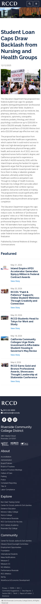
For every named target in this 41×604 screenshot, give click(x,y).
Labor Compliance (8, 490)
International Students (9, 554)
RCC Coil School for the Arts (11, 522)
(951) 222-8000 (9, 410)
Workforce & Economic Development (15, 580)
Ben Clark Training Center (10, 502)
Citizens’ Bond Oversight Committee (14, 544)
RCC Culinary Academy (9, 525)
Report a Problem (26, 593)
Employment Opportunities (11, 547)
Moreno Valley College (9, 512)
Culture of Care (6, 473)
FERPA (12, 588)
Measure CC (5, 564)
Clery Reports (26, 591)
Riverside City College (9, 528)
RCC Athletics (6, 574)
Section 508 (6, 593)
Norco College (6, 515)
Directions (5, 596)
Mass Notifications (8, 557)
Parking (4, 476)
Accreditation (6, 457)
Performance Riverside (9, 518)
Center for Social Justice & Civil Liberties (16, 505)
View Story (15, 281)
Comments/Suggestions (10, 591)
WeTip (3, 577)
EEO (18, 588)
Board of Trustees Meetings (11, 470)
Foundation (5, 551)
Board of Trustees (8, 467)
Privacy (4, 588)
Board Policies (6, 463)
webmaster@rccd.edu (11, 413)
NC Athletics (5, 567)
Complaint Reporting (9, 483)
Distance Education (8, 509)
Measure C (5, 561)
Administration (6, 460)
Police (3, 480)
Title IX (3, 486)
